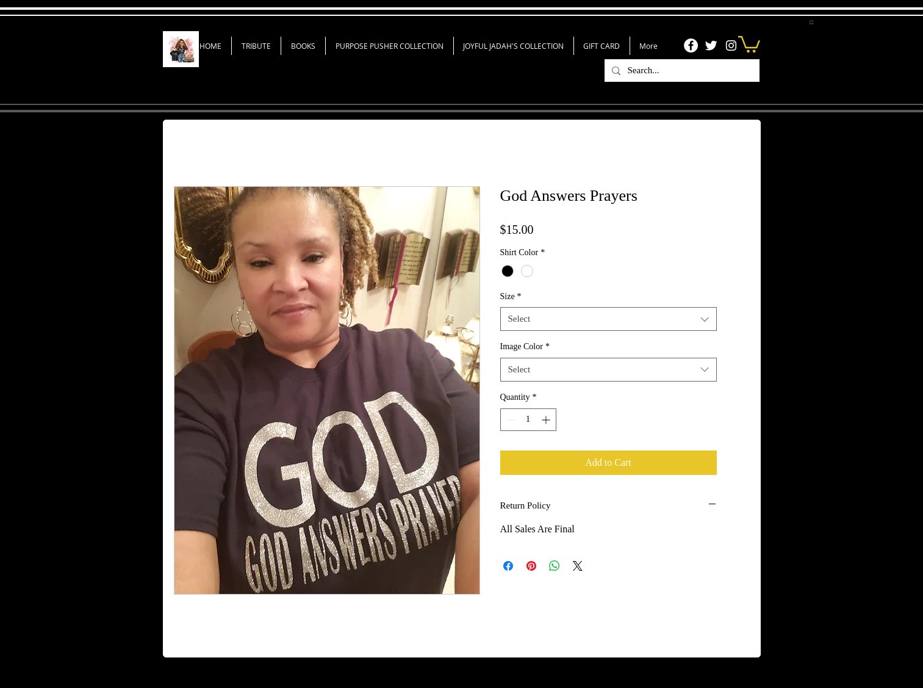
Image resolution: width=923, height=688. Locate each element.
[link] (749, 43)
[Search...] (681, 70)
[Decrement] (509, 419)
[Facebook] (691, 45)
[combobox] (608, 319)
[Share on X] (577, 566)
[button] (811, 22)
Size (511, 296)
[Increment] (547, 419)
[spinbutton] (528, 419)
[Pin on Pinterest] (531, 566)
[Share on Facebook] (508, 566)
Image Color (525, 346)
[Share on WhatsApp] (554, 566)
